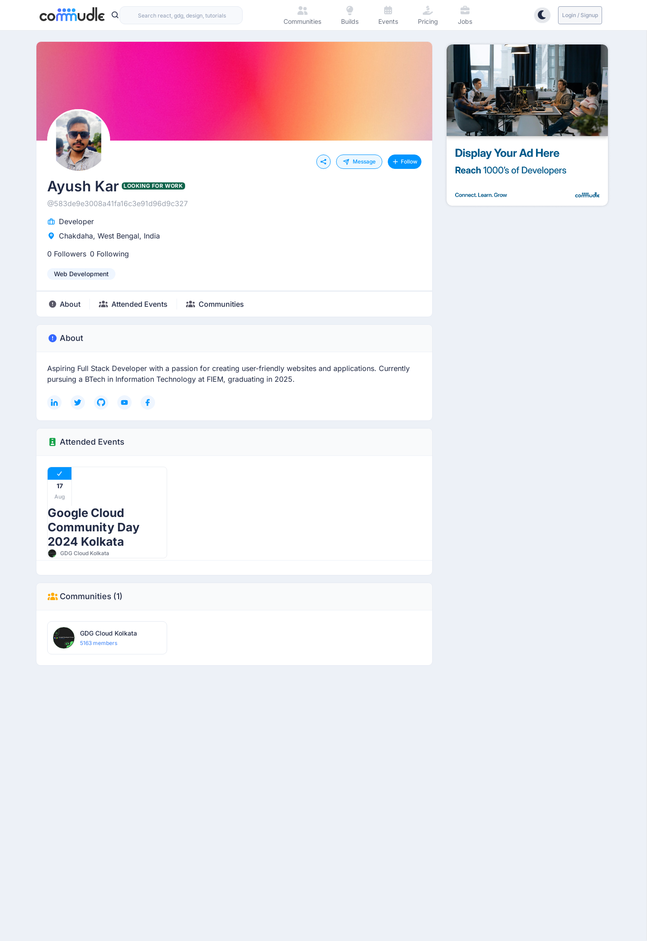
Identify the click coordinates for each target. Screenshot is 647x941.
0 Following (109, 253)
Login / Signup (580, 15)
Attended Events (85, 442)
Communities (85, 596)
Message (359, 161)
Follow (404, 161)
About (65, 338)
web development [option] (81, 274)
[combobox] (181, 15)
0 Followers (66, 253)
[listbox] (81, 274)
